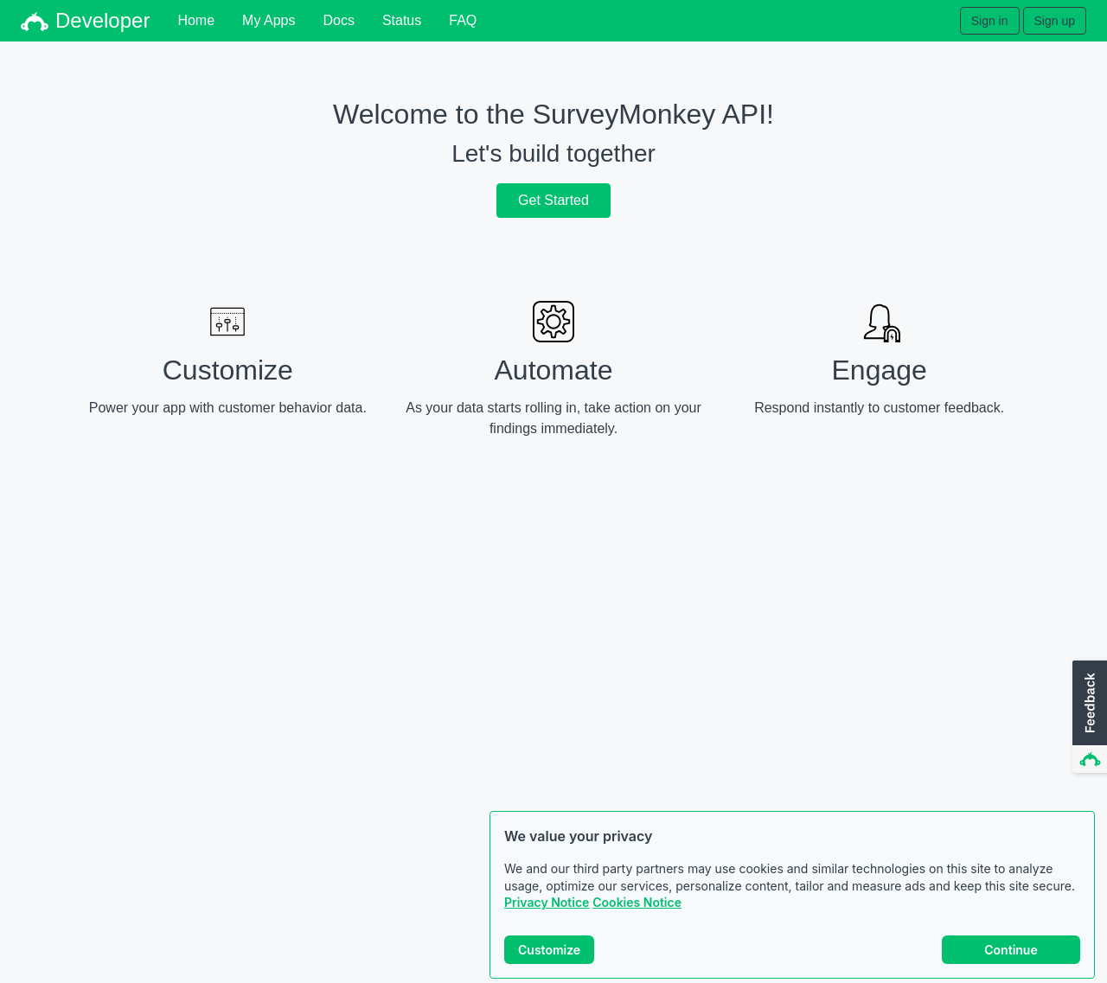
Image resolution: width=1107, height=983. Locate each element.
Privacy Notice (546, 903)
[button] (1088, 717)
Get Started (553, 200)
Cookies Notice (636, 903)
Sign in (989, 21)
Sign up (1054, 21)
